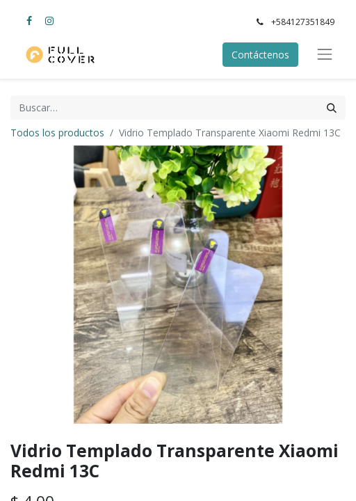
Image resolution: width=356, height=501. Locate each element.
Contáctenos (260, 54)
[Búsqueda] (332, 107)
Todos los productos (57, 132)
